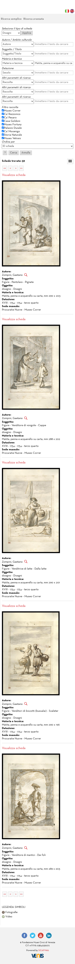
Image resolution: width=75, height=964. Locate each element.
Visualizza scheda (13, 175)
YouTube (41, 935)
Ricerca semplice (11, 19)
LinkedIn (49, 935)
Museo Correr (12, 111)
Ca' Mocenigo (12, 131)
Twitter (33, 935)
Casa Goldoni (12, 121)
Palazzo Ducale (13, 128)
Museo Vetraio (12, 138)
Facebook (24, 935)
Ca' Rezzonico (12, 114)
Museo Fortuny (12, 124)
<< (4, 168)
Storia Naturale (13, 135)
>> (21, 168)
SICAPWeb (43, 950)
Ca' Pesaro (10, 117)
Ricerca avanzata (33, 19)
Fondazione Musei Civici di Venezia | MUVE (16, 8)
